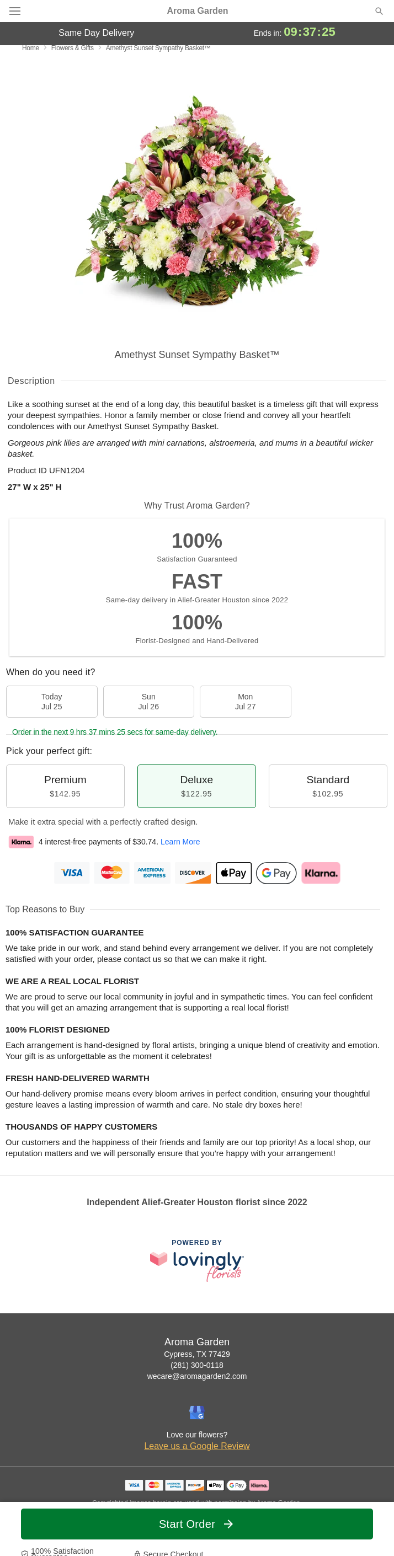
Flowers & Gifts (72, 48)
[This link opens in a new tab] (197, 1260)
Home (30, 48)
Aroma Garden (197, 11)
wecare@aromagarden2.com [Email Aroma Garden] (197, 1376)
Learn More (180, 841)
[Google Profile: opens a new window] (197, 1412)
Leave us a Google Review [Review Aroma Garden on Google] (196, 1446)
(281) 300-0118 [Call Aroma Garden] (197, 1365)
